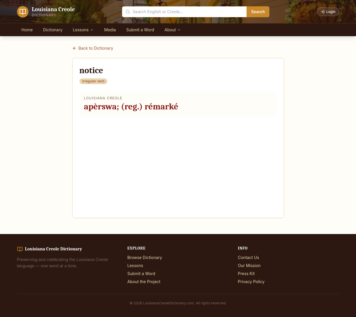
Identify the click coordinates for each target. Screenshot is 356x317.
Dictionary (52, 29)
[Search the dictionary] (184, 11)
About (173, 29)
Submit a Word (140, 29)
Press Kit (246, 273)
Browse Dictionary (144, 257)
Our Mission (249, 265)
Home (27, 29)
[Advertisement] (178, 163)
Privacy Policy (251, 281)
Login (328, 11)
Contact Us (248, 257)
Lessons (83, 29)
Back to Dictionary (92, 48)
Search (258, 11)
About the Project (144, 281)
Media (110, 29)
